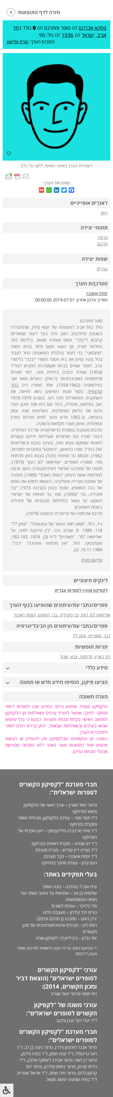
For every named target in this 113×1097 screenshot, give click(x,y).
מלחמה (86, 657)
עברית (102, 269)
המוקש (44, 615)
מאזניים (94, 636)
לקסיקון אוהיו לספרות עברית (81, 590)
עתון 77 (79, 636)
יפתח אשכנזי (97, 293)
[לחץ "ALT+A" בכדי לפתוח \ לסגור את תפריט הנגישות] (6, 1090)
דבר (107, 636)
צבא (74, 657)
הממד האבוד (25, 615)
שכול (64, 657)
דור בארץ (102, 657)
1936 (67, 35)
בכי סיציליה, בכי (65, 615)
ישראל (88, 35)
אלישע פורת (91, 560)
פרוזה (103, 237)
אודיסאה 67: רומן (95, 615)
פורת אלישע (17, 42)
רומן (104, 213)
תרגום (102, 244)
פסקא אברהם (92, 27)
